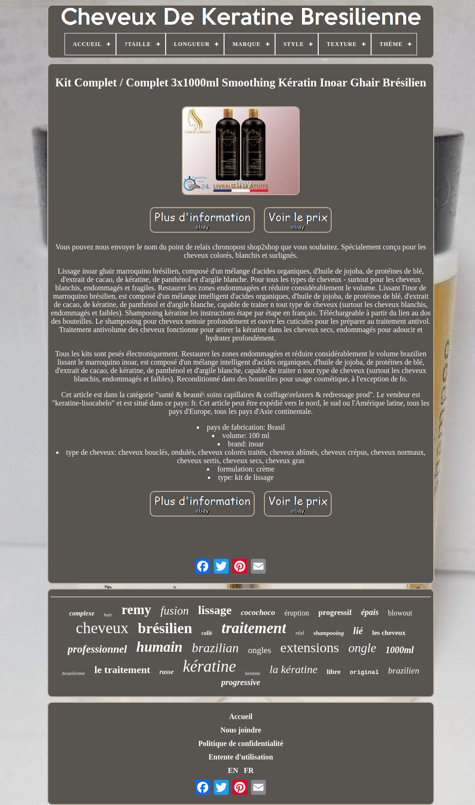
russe (166, 671)
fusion (174, 610)
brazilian (215, 648)
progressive (240, 682)
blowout (400, 613)
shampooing (329, 632)
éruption (296, 613)
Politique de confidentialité (240, 743)
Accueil (241, 716)
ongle (362, 648)
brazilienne (73, 673)
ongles (259, 650)
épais (370, 612)
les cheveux (388, 632)
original (364, 672)
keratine (252, 673)
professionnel (97, 649)
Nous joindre (240, 730)
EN (233, 770)
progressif (335, 612)
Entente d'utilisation (240, 757)
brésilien (165, 628)
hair (108, 614)
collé (206, 633)
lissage (214, 610)
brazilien (403, 670)
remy (136, 609)
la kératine (293, 669)
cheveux (102, 627)
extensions (309, 647)
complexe (81, 613)
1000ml (399, 650)
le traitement (122, 669)
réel (299, 633)
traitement (254, 628)
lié (358, 630)
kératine (209, 666)
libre (333, 671)
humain (159, 647)
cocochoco (258, 612)
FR (248, 770)
